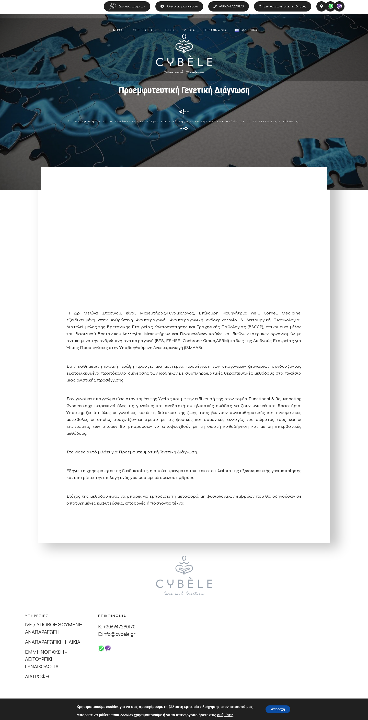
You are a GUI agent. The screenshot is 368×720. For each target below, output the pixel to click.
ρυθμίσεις (222, 715)
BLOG (170, 36)
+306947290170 (228, 6)
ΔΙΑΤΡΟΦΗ (37, 676)
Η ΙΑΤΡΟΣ (116, 36)
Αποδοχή (278, 709)
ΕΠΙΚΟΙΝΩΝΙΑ (215, 36)
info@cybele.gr (118, 634)
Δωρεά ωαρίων (127, 6)
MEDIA (189, 36)
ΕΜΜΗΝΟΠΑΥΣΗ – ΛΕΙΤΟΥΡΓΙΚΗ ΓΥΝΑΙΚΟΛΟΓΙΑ (46, 660)
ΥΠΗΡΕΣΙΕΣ (143, 36)
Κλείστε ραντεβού (179, 6)
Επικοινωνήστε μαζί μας (282, 6)
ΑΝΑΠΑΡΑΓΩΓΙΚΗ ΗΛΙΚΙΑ (52, 642)
